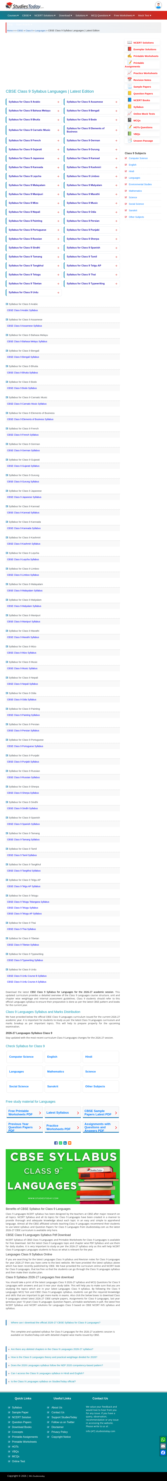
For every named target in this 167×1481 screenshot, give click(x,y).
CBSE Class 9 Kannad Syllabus (23, 512)
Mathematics (135, 191)
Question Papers (140, 93)
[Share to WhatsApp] (60, 1143)
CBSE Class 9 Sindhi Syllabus (22, 808)
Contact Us (58, 1412)
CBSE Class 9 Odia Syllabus (21, 699)
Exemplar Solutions (141, 49)
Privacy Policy (60, 1432)
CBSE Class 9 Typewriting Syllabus (25, 960)
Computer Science (138, 158)
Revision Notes (139, 80)
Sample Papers (139, 86)
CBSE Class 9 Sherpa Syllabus (23, 793)
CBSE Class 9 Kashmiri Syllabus (23, 543)
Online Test (18, 1461)
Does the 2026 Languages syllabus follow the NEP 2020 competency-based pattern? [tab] (55, 1365)
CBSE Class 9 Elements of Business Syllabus (30, 419)
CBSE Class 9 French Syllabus (22, 434)
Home (10, 30)
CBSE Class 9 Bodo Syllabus (22, 388)
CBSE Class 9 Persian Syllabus (23, 730)
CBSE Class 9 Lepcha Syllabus (23, 559)
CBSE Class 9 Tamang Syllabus (23, 839)
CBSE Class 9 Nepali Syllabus (22, 684)
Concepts (17, 1432)
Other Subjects (136, 217)
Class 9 (28, 30)
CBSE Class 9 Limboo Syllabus (23, 575)
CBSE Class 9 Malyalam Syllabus (24, 606)
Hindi (131, 171)
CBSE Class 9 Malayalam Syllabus (24, 590)
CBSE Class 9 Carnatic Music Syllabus (26, 403)
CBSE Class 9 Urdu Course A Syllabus (26, 981)
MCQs (134, 120)
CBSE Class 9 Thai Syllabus (21, 929)
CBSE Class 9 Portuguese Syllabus (25, 746)
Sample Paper (20, 1412)
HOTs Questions (139, 127)
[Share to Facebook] (56, 1143)
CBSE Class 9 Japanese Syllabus (24, 497)
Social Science (136, 204)
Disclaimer (58, 1427)
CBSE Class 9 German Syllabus (23, 450)
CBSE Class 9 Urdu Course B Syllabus (26, 976)
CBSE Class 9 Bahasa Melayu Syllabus (27, 341)
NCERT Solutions (43, 15)
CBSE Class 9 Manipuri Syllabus (23, 621)
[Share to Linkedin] (65, 1143)
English (132, 164)
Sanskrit (133, 210)
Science (133, 197)
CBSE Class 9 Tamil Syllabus (22, 855)
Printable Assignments (25, 1436)
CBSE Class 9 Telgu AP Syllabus (23, 886)
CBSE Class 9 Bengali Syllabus (23, 357)
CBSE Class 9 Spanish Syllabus (23, 824)
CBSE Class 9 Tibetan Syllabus (23, 944)
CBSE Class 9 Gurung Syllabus (23, 481)
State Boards (23, 24)
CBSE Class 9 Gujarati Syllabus (23, 466)
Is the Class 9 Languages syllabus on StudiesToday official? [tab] (42, 1381)
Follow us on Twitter (63, 1422)
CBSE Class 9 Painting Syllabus (23, 715)
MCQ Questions (100, 15)
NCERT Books (138, 100)
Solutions (81, 15)
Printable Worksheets (142, 56)
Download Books (21, 1427)
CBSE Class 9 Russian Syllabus (23, 777)
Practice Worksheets (142, 73)
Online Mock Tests (141, 113)
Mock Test (143, 15)
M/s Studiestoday (37, 1476)
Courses (12, 15)
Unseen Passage (140, 140)
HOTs (15, 1446)
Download (64, 15)
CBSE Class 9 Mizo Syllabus (21, 652)
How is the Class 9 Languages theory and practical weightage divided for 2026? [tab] (52, 1357)
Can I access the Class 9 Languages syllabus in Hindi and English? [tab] (46, 1373)
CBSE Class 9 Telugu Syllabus (22, 907)
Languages (40, 30)
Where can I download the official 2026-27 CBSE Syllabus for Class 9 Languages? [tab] (54, 1322)
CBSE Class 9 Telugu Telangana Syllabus (28, 902)
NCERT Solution (21, 1417)
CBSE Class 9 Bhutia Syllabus (22, 372)
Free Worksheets (123, 15)
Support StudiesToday (64, 1417)
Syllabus (135, 107)
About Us (57, 1407)
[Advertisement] (63, 60)
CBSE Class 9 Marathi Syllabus (23, 637)
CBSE (25, 15)
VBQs (133, 134)
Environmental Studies (140, 184)
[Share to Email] (69, 1143)
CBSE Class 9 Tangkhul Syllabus (23, 870)
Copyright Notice (61, 1436)
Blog (10, 24)
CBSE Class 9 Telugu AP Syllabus (24, 913)
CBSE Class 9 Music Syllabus (22, 668)
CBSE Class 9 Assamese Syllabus (24, 326)
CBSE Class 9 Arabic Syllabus (22, 310)
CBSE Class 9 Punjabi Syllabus (23, 761)
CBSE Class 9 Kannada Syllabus (23, 528)
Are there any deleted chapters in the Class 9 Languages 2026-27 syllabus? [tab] (50, 1349)
